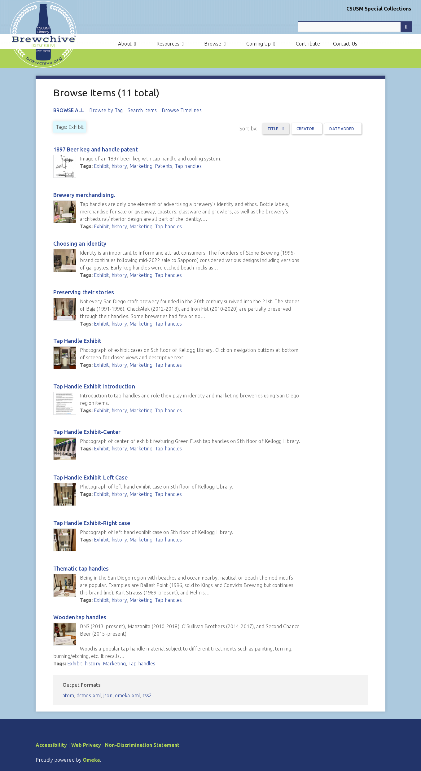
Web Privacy (86, 745)
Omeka (91, 760)
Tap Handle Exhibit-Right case (91, 523)
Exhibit (101, 166)
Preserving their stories (83, 292)
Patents (163, 166)
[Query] (355, 26)
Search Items (142, 110)
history (119, 166)
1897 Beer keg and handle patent (95, 149)
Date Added (341, 128)
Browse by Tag (106, 110)
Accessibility (51, 745)
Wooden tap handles (80, 617)
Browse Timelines (182, 110)
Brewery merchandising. (84, 195)
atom (68, 695)
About (125, 43)
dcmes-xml (89, 695)
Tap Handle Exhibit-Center (87, 432)
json (107, 695)
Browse (212, 43)
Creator (305, 128)
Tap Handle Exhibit (77, 341)
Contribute (308, 43)
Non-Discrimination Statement (142, 745)
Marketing (140, 166)
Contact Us (345, 43)
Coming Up (258, 43)
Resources (167, 43)
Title (273, 128)
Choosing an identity (80, 243)
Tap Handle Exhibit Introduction (94, 386)
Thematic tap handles (81, 568)
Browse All (68, 110)
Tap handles (188, 166)
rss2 (147, 695)
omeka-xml (127, 695)
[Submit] (406, 26)
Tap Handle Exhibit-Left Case (90, 477)
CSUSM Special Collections (378, 8)
